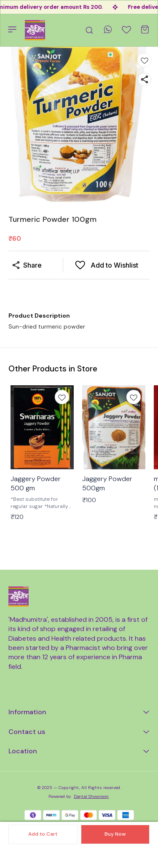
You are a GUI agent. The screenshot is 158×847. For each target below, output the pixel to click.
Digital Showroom (91, 796)
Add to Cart (42, 834)
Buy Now (115, 834)
